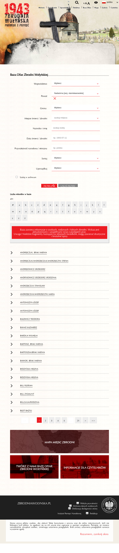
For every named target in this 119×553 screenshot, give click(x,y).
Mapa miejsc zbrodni (60, 451)
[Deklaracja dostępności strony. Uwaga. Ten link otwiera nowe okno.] (82, 518)
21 (77, 429)
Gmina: (43, 117)
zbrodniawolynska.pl (34, 512)
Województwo (40, 92)
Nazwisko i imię (40, 137)
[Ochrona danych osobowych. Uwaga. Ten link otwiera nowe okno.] (83, 515)
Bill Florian (26, 394)
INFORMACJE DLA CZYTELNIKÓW (85, 476)
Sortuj (44, 167)
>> (92, 429)
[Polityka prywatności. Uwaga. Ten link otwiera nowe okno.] (86, 512)
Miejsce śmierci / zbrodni (35, 126)
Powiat (44, 104)
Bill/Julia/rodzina (29, 411)
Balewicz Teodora (30, 328)
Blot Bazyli (26, 419)
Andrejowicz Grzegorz (32, 278)
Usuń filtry (66, 194)
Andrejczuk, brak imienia (33, 261)
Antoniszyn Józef (29, 311)
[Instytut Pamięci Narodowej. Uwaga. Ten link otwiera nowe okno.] (67, 522)
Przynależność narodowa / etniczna (31, 157)
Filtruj (48, 194)
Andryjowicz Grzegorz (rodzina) (38, 286)
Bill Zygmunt (27, 402)
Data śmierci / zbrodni (37, 147)
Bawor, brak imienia (31, 369)
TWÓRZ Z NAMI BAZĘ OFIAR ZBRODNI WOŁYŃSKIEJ (34, 476)
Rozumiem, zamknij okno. (94, 543)
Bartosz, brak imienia (31, 353)
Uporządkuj (41, 177)
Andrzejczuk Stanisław (32, 294)
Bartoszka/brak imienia (32, 361)
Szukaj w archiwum (28, 185)
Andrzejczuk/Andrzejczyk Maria (37, 303)
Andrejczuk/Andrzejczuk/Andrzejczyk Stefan (44, 269)
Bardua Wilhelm (28, 344)
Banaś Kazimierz (28, 336)
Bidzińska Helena (29, 378)
